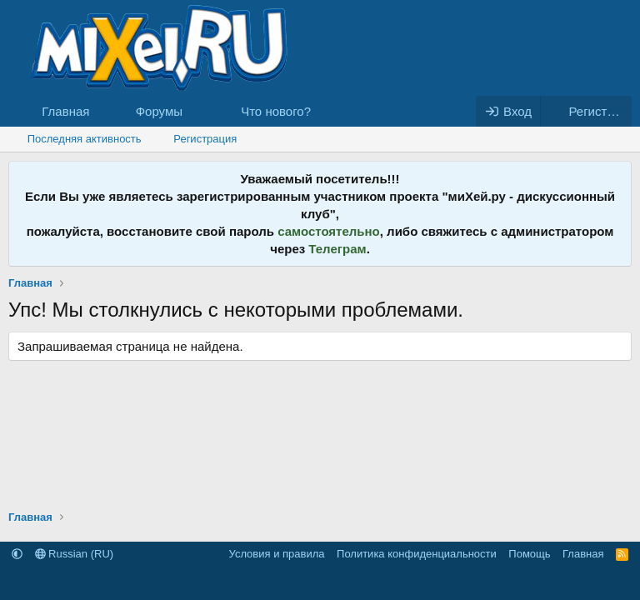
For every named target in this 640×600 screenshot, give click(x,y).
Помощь (529, 554)
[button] (196, 111)
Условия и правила (277, 554)
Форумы (159, 111)
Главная (65, 111)
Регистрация (205, 138)
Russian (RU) (74, 554)
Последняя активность (85, 138)
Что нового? (276, 111)
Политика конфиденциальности (417, 554)
